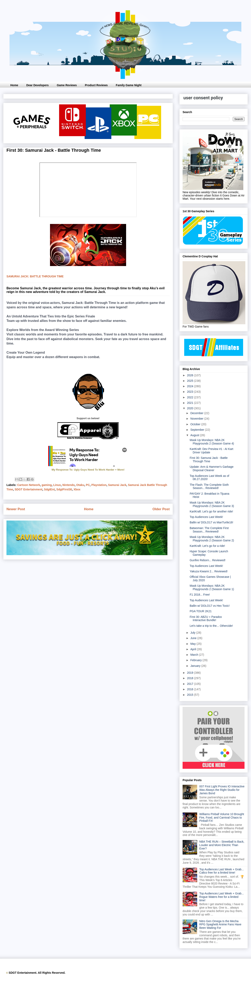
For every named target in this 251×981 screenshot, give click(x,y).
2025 (190, 380)
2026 (190, 375)
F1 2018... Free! (200, 594)
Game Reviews (67, 85)
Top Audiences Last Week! (206, 517)
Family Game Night (128, 85)
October (195, 424)
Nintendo (68, 485)
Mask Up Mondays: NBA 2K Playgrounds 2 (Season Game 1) (212, 587)
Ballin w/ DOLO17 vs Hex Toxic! (210, 605)
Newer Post (15, 509)
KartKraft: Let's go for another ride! (211, 511)
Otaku (80, 485)
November (197, 418)
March (194, 654)
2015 (190, 694)
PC (88, 485)
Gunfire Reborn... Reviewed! (207, 560)
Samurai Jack (117, 485)
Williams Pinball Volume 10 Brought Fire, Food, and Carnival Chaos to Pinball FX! (221, 817)
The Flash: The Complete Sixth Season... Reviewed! (209, 486)
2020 (190, 408)
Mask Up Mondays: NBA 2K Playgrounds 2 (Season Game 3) (212, 504)
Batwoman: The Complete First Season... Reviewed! (209, 529)
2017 (190, 683)
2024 (190, 386)
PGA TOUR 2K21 (201, 611)
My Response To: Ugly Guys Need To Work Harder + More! (88, 469)
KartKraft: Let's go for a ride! (207, 545)
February (196, 660)
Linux (57, 485)
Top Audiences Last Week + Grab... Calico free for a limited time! (221, 871)
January (195, 665)
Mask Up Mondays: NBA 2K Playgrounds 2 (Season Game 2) (212, 538)
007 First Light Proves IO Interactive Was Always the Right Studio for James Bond (222, 790)
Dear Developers (37, 85)
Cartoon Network (28, 485)
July (193, 632)
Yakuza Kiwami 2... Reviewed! (209, 571)
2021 (190, 402)
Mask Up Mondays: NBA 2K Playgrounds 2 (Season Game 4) (212, 441)
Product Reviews (96, 85)
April (193, 649)
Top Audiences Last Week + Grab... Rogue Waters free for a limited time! (221, 897)
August (195, 435)
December (197, 413)
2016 (190, 689)
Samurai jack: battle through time (35, 276)
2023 (190, 391)
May (193, 643)
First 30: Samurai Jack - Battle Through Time (209, 459)
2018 (190, 678)
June (193, 638)
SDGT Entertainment (28, 489)
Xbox (76, 489)
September (197, 429)
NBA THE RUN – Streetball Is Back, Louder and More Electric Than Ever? (221, 845)
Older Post (161, 509)
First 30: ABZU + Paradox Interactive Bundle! (206, 618)
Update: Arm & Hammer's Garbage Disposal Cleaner (212, 468)
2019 (190, 672)
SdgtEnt (49, 489)
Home (14, 85)
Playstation (98, 485)
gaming (46, 485)
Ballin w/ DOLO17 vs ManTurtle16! (211, 522)
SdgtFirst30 (64, 489)
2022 (190, 397)
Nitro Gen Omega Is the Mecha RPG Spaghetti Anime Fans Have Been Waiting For (220, 924)
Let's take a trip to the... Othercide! (211, 625)
